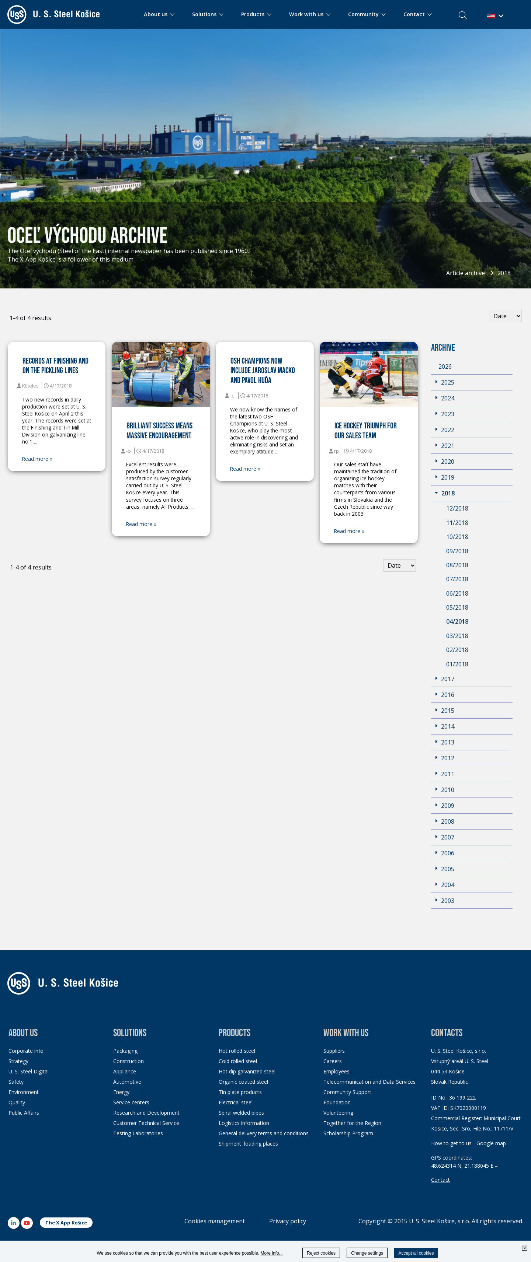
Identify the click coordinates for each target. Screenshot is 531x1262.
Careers (332, 1061)
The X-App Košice (31, 259)
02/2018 (457, 650)
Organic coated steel (243, 1081)
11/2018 (457, 523)
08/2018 (457, 565)
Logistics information (244, 1122)
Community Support (347, 1092)
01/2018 (457, 664)
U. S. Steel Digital (28, 1071)
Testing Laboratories (138, 1133)
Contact (440, 1179)
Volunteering (338, 1112)
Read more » (37, 459)
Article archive (465, 273)
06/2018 (457, 593)
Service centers (131, 1102)
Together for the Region (352, 1122)
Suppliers (334, 1050)
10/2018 (457, 537)
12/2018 (457, 508)
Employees (336, 1071)
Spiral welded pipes (241, 1112)
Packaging (125, 1050)
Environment (23, 1092)
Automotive (127, 1081)
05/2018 (457, 607)
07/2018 (457, 579)
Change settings (367, 1253)
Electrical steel (236, 1102)
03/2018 (457, 636)
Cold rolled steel (238, 1061)
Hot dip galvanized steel (247, 1071)
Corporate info (26, 1050)
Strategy (18, 1061)
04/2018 (457, 621)
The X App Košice (66, 1222)
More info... (272, 1253)
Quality (16, 1102)
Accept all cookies (416, 1253)
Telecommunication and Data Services (369, 1081)
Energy (121, 1092)
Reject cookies (321, 1253)
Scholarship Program (348, 1133)
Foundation (337, 1102)
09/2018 (457, 551)
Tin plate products (240, 1092)
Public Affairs (23, 1112)
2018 (504, 273)
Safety (16, 1081)
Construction (128, 1061)
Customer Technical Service (146, 1122)
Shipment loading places (248, 1143)
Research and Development (146, 1112)
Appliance (124, 1071)
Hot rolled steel (237, 1050)
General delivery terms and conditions (264, 1133)
